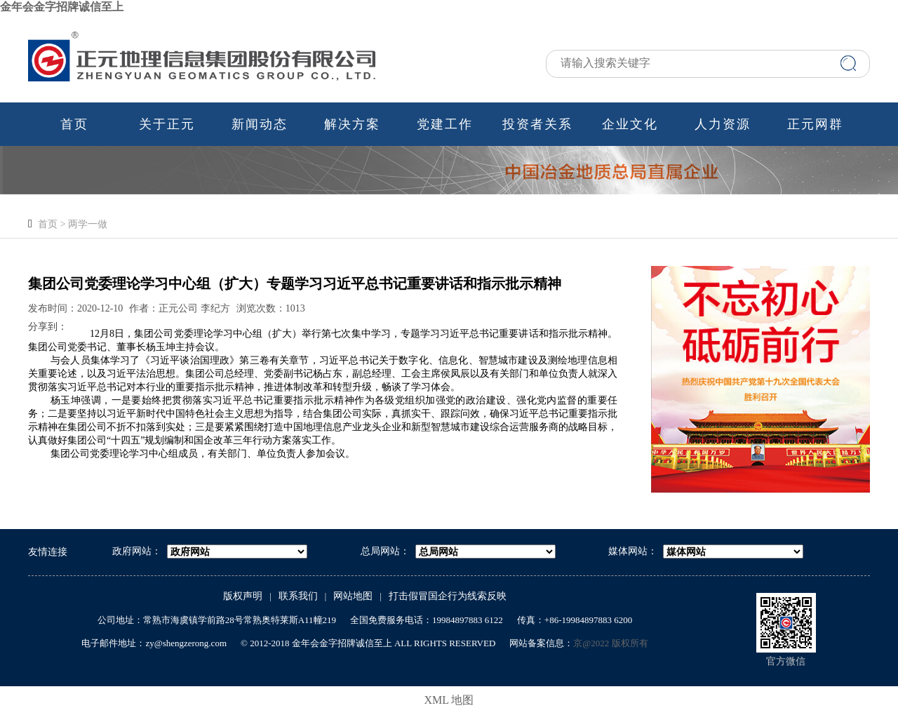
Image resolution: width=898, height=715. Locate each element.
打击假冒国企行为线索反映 (448, 596)
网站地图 (353, 596)
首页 (74, 124)
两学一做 (87, 224)
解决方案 (352, 124)
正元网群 (815, 124)
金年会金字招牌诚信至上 (61, 7)
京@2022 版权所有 (610, 643)
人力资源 (723, 124)
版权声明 (242, 596)
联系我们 (298, 596)
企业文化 (630, 124)
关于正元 (167, 124)
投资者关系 (537, 124)
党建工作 (445, 124)
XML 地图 (449, 700)
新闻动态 (260, 124)
